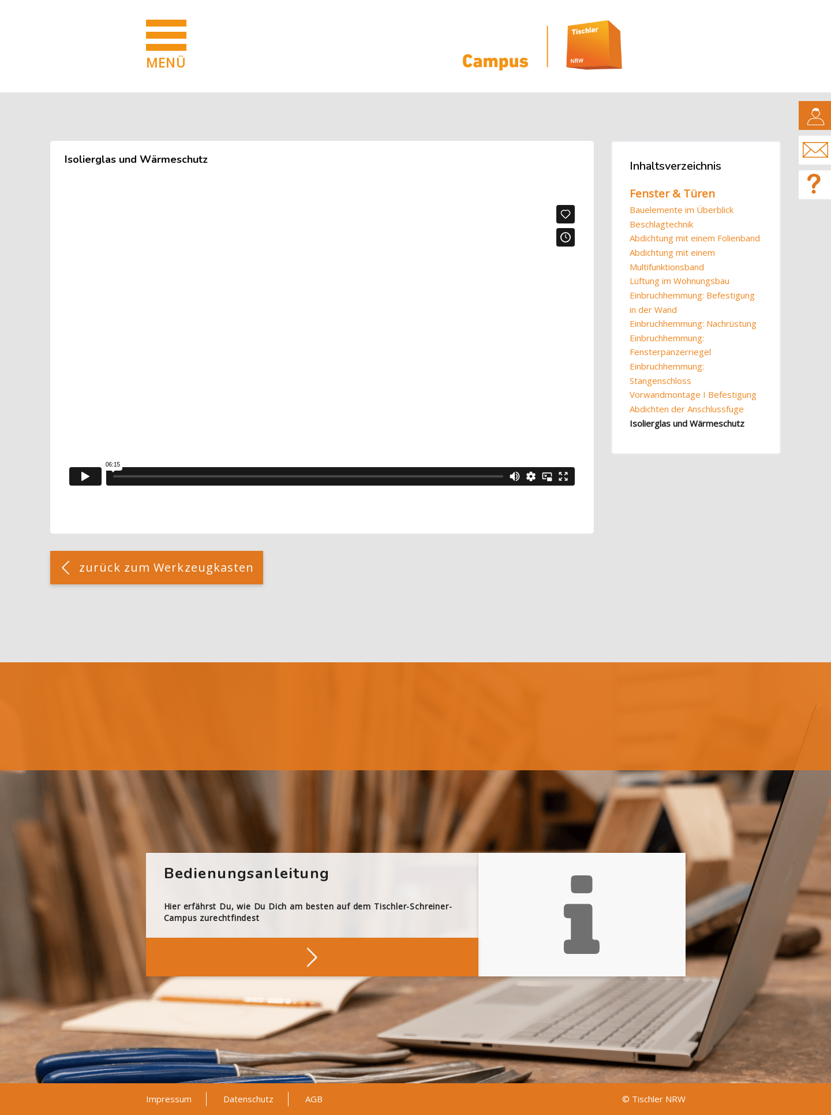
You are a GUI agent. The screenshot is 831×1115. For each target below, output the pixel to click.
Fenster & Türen (672, 193)
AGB (314, 1099)
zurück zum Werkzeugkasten (166, 567)
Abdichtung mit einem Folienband (695, 238)
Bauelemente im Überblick (681, 209)
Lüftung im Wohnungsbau (679, 280)
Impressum (169, 1099)
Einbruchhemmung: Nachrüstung (693, 323)
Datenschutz (248, 1099)
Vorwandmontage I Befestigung (693, 394)
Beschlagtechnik (661, 224)
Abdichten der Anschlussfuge (687, 409)
